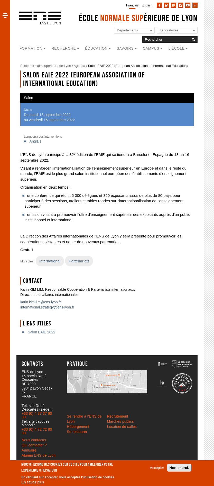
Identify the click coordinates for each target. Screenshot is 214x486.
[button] (5, 15)
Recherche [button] (64, 48)
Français (132, 5)
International (49, 261)
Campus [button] (151, 48)
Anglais (35, 141)
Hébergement (78, 427)
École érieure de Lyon (138, 18)
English (147, 5)
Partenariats (79, 261)
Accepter (157, 468)
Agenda (79, 66)
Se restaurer (77, 432)
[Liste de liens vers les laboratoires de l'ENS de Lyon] (177, 30)
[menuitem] (131, 5)
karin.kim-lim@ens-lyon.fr (40, 302)
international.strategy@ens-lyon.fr (47, 307)
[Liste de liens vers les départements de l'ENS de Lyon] (134, 30)
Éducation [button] (96, 48)
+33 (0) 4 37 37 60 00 (37, 415)
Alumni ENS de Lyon (38, 455)
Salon (28, 98)
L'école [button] (177, 48)
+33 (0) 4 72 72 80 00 (37, 431)
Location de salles (122, 427)
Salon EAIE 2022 (41, 332)
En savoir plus (32, 482)
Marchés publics (120, 421)
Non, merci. (179, 468)
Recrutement (117, 416)
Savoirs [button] (125, 48)
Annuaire (29, 450)
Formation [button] (31, 48)
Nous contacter (34, 440)
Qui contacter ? (34, 445)
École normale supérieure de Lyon (45, 66)
